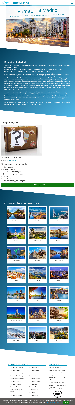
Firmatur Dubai (15, 370)
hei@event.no (11, 160)
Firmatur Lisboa (34, 378)
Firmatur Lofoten (15, 381)
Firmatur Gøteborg (16, 376)
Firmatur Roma (34, 392)
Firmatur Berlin (34, 367)
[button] (72, 2)
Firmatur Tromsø (16, 398)
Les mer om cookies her (54, 402)
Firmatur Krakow (34, 376)
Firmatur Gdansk (34, 373)
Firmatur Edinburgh (17, 373)
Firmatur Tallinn (34, 395)
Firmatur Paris (14, 387)
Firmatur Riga (33, 390)
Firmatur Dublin (34, 370)
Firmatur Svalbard (16, 395)
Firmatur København (17, 378)
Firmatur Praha (34, 387)
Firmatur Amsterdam (17, 367)
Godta (66, 402)
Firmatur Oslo (33, 384)
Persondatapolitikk (55, 389)
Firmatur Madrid (15, 384)
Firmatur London (34, 381)
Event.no (52, 367)
